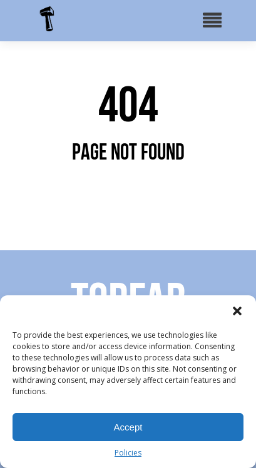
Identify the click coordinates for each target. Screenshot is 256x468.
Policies (128, 452)
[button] (237, 311)
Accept (128, 427)
